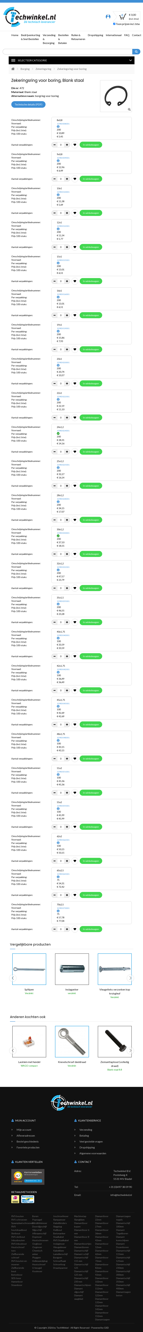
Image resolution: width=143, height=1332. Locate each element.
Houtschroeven (40, 1240)
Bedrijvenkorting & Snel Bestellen (30, 36)
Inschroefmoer (60, 1216)
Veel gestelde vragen (91, 1141)
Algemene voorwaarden (92, 1153)
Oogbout (37, 1243)
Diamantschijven (82, 1285)
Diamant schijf (81, 1254)
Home (14, 35)
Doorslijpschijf (39, 1226)
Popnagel (37, 1219)
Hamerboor (17, 1281)
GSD (106, 1327)
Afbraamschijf (39, 1233)
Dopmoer (37, 1236)
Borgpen (57, 1257)
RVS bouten (17, 1216)
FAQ (126, 35)
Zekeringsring (43, 68)
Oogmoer (37, 1247)
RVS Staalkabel (61, 1240)
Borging (25, 68)
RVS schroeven (19, 1219)
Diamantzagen (102, 1319)
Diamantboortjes (82, 1243)
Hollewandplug (40, 1261)
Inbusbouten (18, 1240)
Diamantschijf (81, 1250)
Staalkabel (58, 1236)
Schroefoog (59, 1264)
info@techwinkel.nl (121, 1194)
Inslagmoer (59, 1243)
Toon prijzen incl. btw (126, 23)
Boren (35, 1216)
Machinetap (80, 1216)
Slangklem (79, 1219)
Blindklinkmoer (39, 1223)
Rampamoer (59, 1219)
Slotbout (15, 1233)
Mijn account (24, 1129)
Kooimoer (37, 1271)
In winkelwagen (91, 144)
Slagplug (57, 1226)
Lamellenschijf (60, 1254)
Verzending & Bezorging (49, 38)
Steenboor (16, 1285)
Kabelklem (58, 1250)
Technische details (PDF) (28, 104)
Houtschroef (38, 1264)
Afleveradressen (26, 1135)
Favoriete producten (28, 1147)
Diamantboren (81, 1247)
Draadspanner (60, 1267)
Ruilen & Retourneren (78, 36)
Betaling (84, 1135)
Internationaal (114, 35)
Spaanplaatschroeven (22, 1223)
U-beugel (37, 1267)
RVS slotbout (18, 1236)
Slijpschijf (37, 1230)
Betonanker (59, 1233)
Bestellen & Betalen (63, 38)
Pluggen (36, 1257)
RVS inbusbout (19, 1243)
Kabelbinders (60, 1223)
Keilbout (57, 1230)
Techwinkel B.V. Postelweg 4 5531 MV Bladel (122, 1174)
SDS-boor (16, 1278)
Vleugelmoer (59, 1247)
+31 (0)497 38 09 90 (120, 1186)
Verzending (85, 1129)
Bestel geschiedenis (28, 1141)
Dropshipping (95, 35)
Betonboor (16, 1274)
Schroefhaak (59, 1261)
